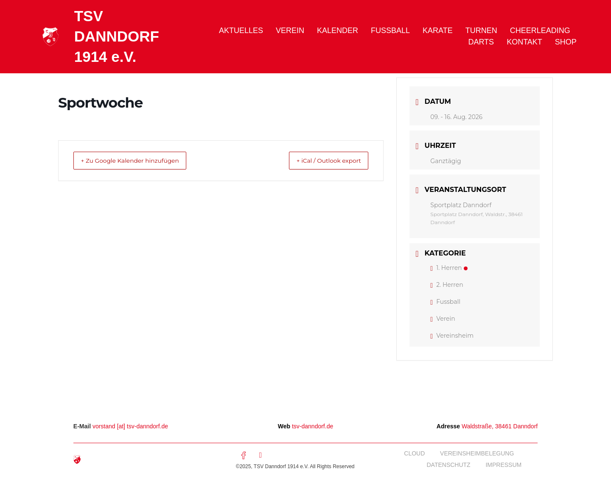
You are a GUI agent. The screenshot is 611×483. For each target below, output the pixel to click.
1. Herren (448, 268)
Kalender (337, 30)
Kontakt (524, 42)
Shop (566, 42)
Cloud (413, 453)
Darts (481, 42)
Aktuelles (241, 30)
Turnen (481, 30)
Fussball (390, 30)
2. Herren (446, 285)
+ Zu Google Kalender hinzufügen (139, 160)
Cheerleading (540, 30)
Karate (438, 30)
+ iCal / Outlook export (321, 160)
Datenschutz (447, 464)
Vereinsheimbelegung (476, 453)
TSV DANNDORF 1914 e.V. (116, 36)
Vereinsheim (452, 335)
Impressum (503, 464)
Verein (290, 30)
